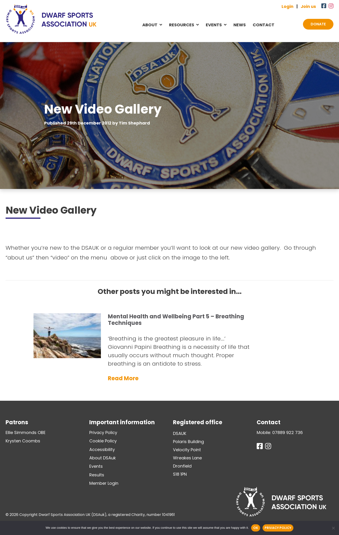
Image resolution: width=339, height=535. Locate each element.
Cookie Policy (103, 441)
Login (287, 6)
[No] (333, 528)
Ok (255, 527)
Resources (181, 25)
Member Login (103, 483)
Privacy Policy (103, 432)
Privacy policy (278, 527)
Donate (318, 24)
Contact (263, 25)
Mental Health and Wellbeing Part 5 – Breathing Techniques (176, 320)
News (239, 25)
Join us (308, 6)
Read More (123, 378)
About (149, 25)
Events (214, 25)
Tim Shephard (134, 123)
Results (96, 475)
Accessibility (102, 449)
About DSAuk (102, 458)
